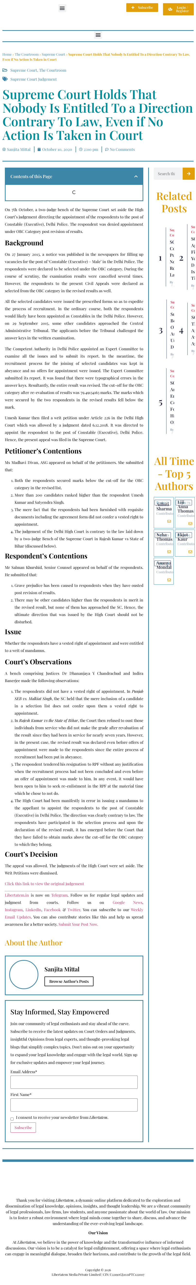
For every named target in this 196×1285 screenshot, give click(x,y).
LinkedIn (33, 909)
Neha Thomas (164, 536)
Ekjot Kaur (183, 536)
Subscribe (23, 1127)
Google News (127, 902)
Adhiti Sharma (164, 506)
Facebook (52, 909)
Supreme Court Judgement (33, 79)
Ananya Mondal (163, 565)
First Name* (21, 1095)
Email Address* (23, 1072)
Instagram (14, 909)
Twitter (74, 909)
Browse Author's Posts (69, 981)
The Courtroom (27, 54)
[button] (62, 8)
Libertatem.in (17, 895)
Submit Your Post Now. (78, 924)
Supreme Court (53, 54)
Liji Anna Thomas (186, 506)
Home (7, 54)
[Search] (189, 174)
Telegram (59, 895)
